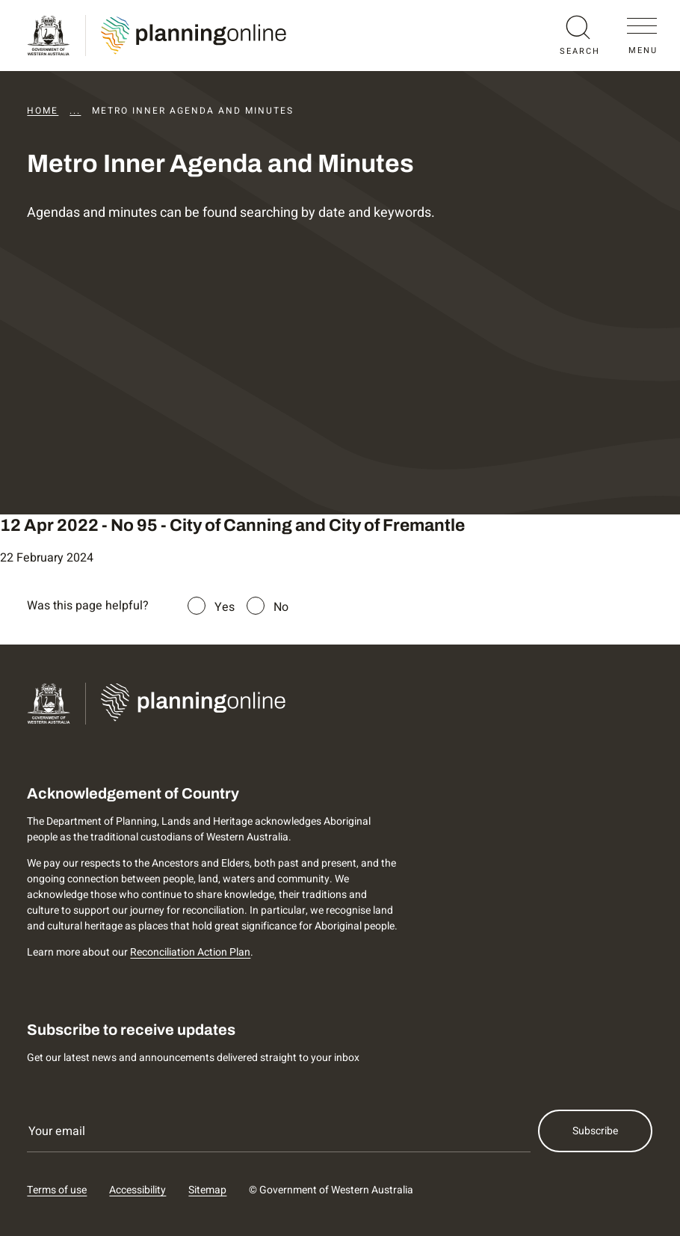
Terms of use (57, 1190)
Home (42, 110)
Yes (224, 607)
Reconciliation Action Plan (190, 952)
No (280, 607)
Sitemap (207, 1190)
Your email (56, 1131)
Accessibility (137, 1190)
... (75, 110)
